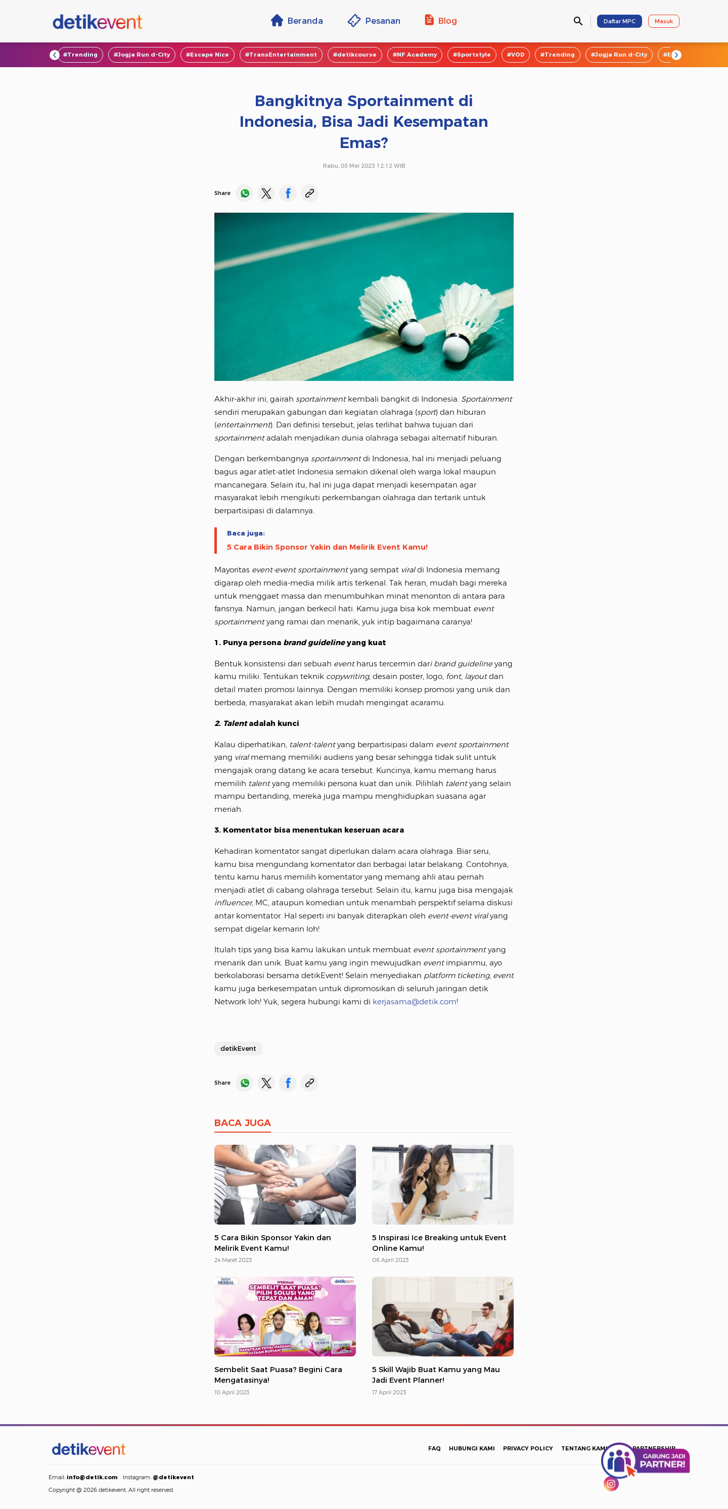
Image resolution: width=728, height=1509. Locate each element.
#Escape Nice (207, 54)
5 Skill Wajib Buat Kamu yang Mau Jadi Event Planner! (436, 1375)
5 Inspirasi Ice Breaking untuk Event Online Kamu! (439, 1243)
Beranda (297, 20)
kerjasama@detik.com (415, 1001)
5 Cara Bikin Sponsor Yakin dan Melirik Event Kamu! (327, 547)
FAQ (434, 1448)
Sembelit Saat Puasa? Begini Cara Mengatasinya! (278, 1375)
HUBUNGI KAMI (472, 1448)
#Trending (80, 54)
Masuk (664, 21)
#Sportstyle (472, 54)
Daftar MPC (619, 21)
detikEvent (238, 1048)
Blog (441, 20)
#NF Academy (415, 54)
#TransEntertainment (281, 54)
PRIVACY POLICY (528, 1448)
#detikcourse (355, 54)
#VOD (515, 54)
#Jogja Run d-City (142, 54)
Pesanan (373, 20)
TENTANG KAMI (584, 1448)
